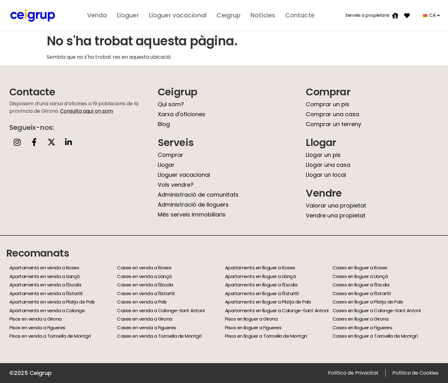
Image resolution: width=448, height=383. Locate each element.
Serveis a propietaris (367, 15)
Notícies (262, 15)
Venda (97, 15)
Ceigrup (228, 15)
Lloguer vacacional (178, 15)
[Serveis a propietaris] (395, 15)
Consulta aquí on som (86, 111)
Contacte (300, 15)
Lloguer (128, 15)
